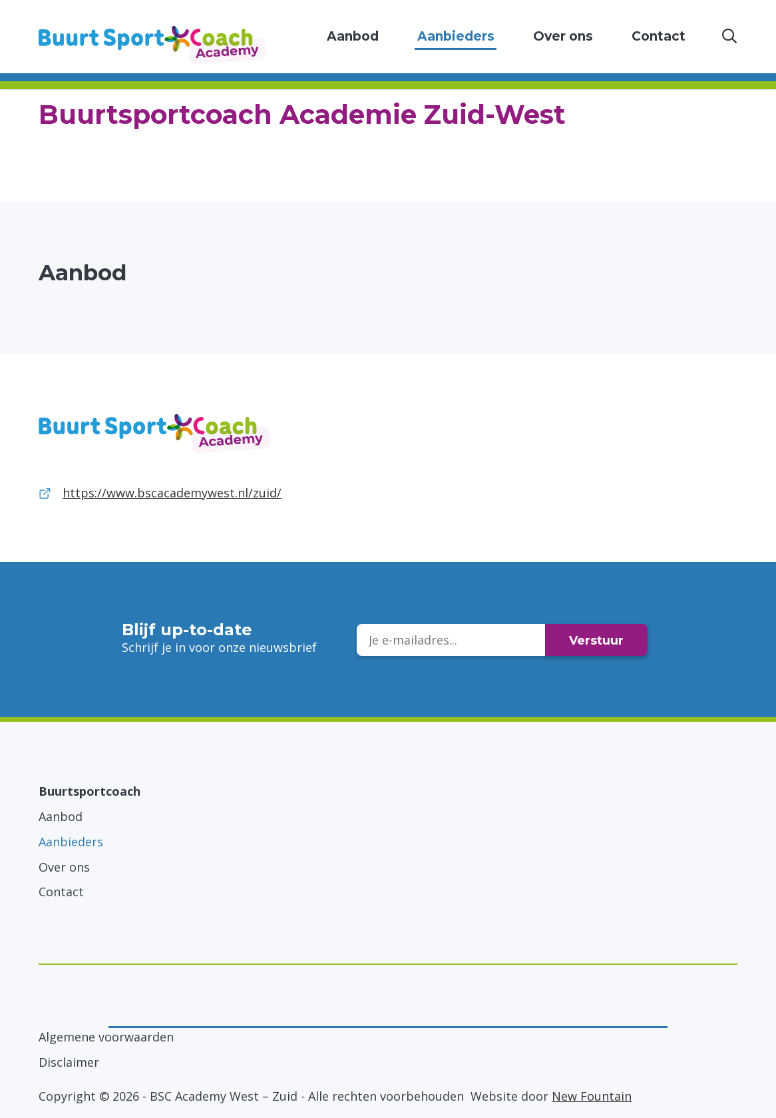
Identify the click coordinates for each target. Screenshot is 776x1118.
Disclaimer (69, 1062)
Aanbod (353, 36)
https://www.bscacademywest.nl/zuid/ (172, 493)
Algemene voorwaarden (106, 1037)
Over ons (563, 36)
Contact (658, 36)
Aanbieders (455, 36)
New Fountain (592, 1096)
